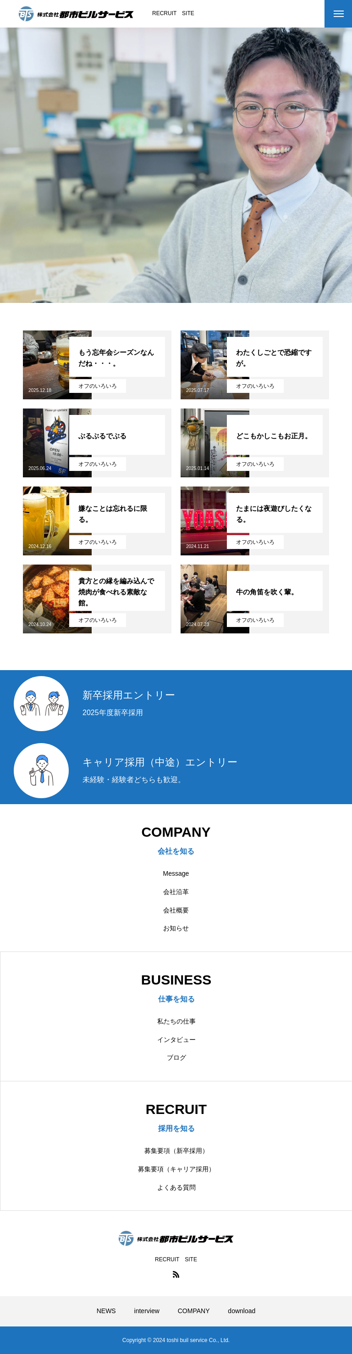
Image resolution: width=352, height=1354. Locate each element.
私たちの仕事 (176, 1021)
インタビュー (176, 1039)
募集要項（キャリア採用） (176, 1169)
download (241, 1311)
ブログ (176, 1057)
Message (176, 873)
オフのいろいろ (97, 386)
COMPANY (194, 1311)
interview (147, 1311)
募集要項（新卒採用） (176, 1150)
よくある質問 (176, 1187)
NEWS (106, 1311)
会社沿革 (176, 891)
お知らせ (176, 928)
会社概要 (176, 910)
